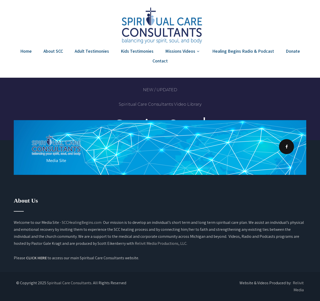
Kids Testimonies (137, 51)
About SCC (53, 51)
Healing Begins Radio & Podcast (243, 51)
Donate (293, 51)
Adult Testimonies (92, 51)
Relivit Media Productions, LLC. (161, 243)
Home (26, 51)
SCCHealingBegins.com (82, 222)
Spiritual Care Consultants (69, 283)
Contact (160, 61)
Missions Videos (182, 51)
